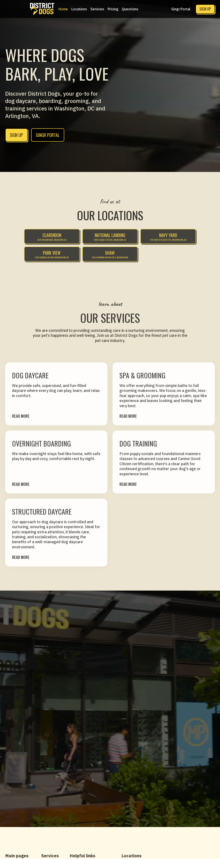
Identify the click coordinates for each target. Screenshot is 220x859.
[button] (79, 9)
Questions (130, 9)
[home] (42, 9)
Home (63, 9)
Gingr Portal (180, 9)
